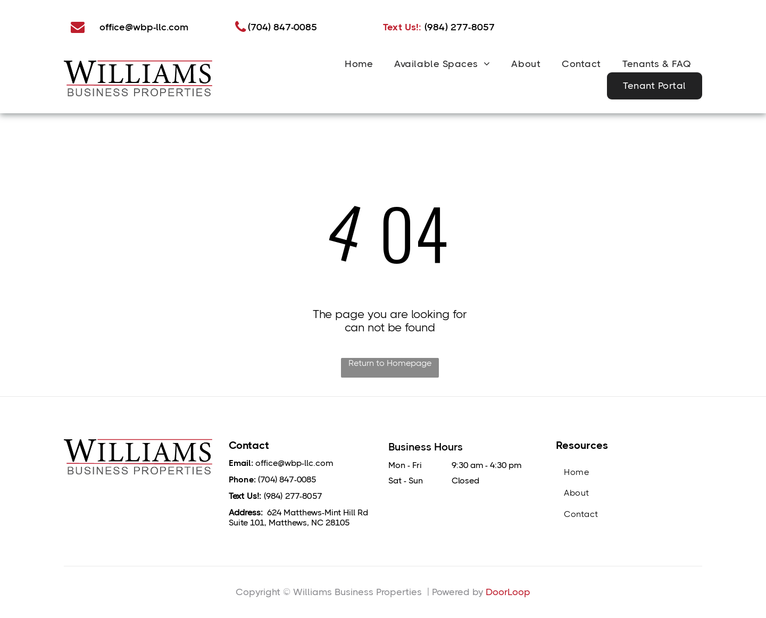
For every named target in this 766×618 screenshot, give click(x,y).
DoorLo (502, 592)
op (524, 592)
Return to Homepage (389, 363)
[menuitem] (359, 63)
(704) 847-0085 (287, 479)
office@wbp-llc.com (294, 463)
